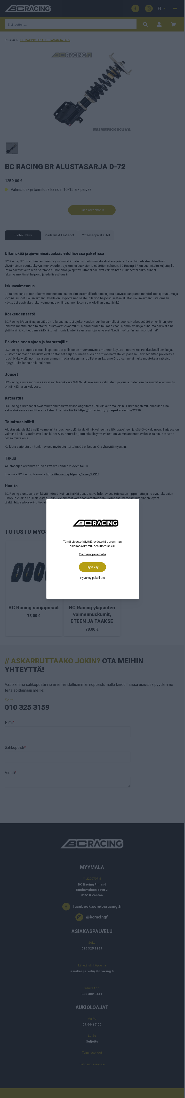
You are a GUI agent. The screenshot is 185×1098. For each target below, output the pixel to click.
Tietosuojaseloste (92, 554)
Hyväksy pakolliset (92, 578)
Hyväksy (92, 567)
